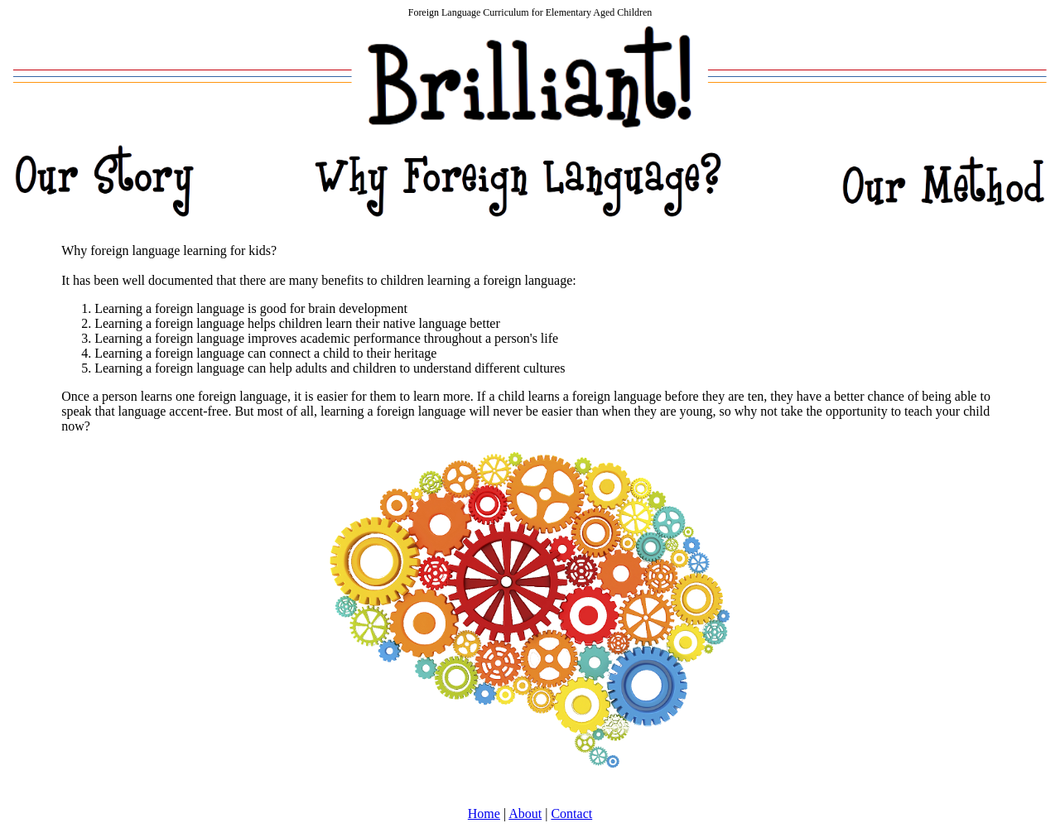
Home (484, 813)
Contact (571, 813)
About (525, 813)
